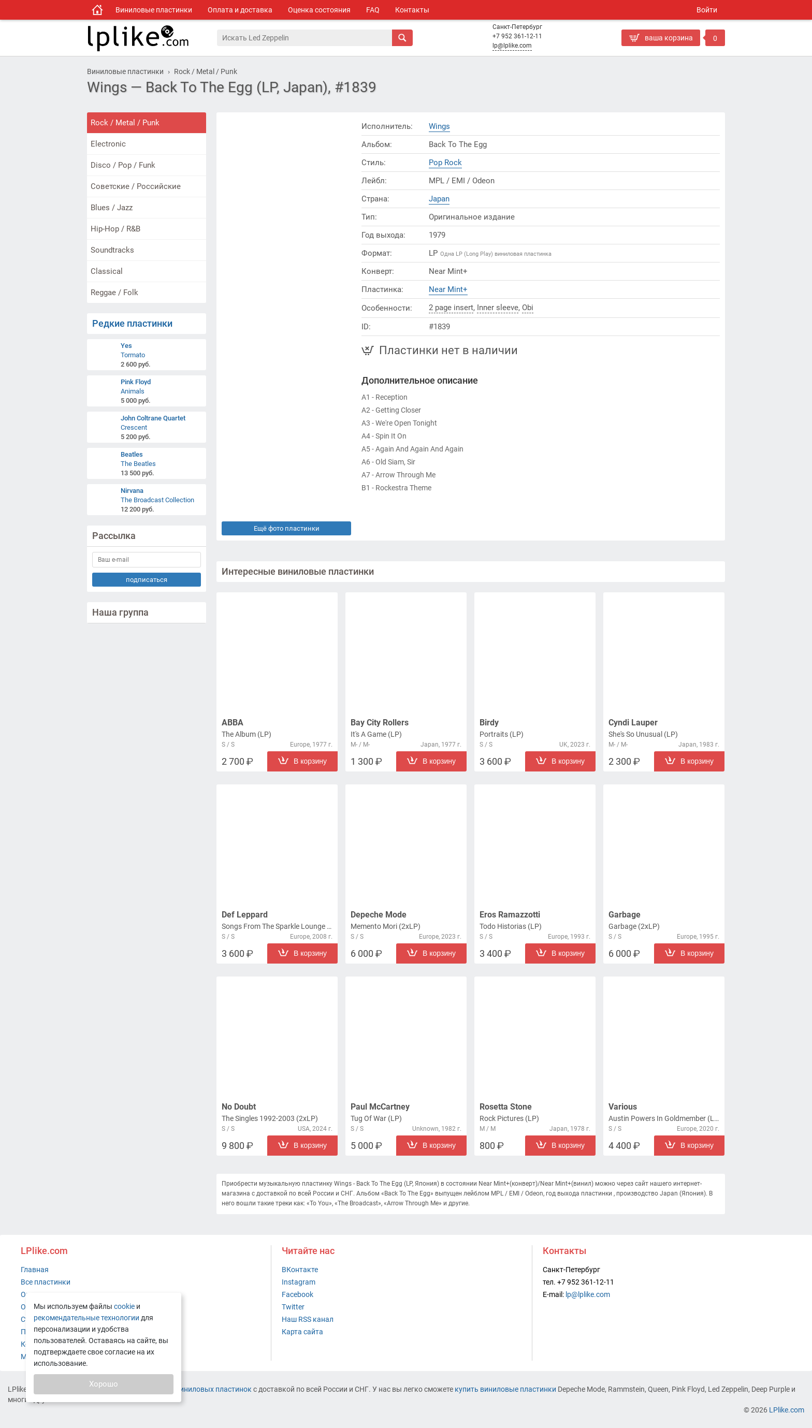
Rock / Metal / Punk (125, 122)
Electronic (108, 144)
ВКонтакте (300, 1269)
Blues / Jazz (112, 207)
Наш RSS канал (308, 1319)
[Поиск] (304, 38)
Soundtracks (112, 250)
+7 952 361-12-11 (517, 36)
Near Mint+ (448, 289)
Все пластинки (45, 1282)
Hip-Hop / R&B (115, 229)
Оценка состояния (319, 10)
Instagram (298, 1282)
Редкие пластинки (132, 323)
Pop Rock (445, 162)
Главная (35, 1269)
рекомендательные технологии (86, 1318)
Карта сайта (302, 1332)
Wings (439, 126)
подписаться (146, 580)
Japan (439, 198)
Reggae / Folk (114, 292)
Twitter (293, 1307)
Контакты (412, 10)
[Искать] (402, 38)
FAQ (373, 10)
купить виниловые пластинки (505, 1389)
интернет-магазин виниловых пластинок (182, 1389)
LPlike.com (786, 1410)
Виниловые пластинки (153, 10)
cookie (124, 1306)
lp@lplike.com (512, 45)
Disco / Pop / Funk (123, 165)
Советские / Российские (136, 186)
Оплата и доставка (240, 10)
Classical (107, 271)
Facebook (297, 1294)
